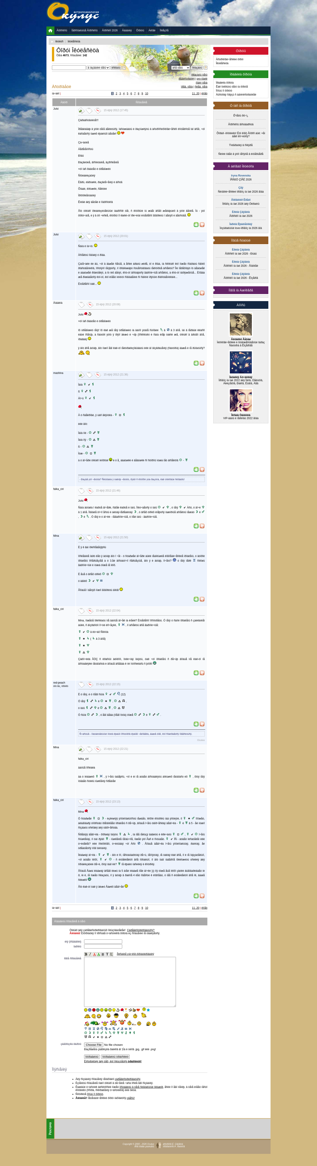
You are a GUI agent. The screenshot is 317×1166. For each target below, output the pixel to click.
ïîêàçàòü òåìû (199, 74)
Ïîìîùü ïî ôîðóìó (224, 90)
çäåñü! (131, 1108)
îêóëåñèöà (74, 41)
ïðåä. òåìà (187, 86)
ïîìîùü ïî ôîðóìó (95, 1104)
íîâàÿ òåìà (201, 82)
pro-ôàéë (202, 78)
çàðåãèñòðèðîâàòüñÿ (127, 1089)
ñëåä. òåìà (201, 86)
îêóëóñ (59, 41)
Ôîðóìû (140, 30)
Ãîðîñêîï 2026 (110, 30)
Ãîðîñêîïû (62, 30)
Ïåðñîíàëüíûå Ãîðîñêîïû (85, 30)
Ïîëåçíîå (164, 30)
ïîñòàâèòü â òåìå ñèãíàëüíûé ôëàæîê (141, 1097)
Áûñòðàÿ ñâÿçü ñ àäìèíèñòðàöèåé (236, 94)
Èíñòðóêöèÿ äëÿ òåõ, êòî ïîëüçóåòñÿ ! (113, 1071)
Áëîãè (152, 30)
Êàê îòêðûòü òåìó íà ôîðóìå (232, 86)
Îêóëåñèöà (222, 63)
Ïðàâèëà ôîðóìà (225, 82)
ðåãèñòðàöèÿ (187, 78)
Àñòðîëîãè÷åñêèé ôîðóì (229, 59)
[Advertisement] (190, 13)
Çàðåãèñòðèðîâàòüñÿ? (141, 930)
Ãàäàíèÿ (127, 30)
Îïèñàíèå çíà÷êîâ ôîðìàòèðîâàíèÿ (135, 954)
